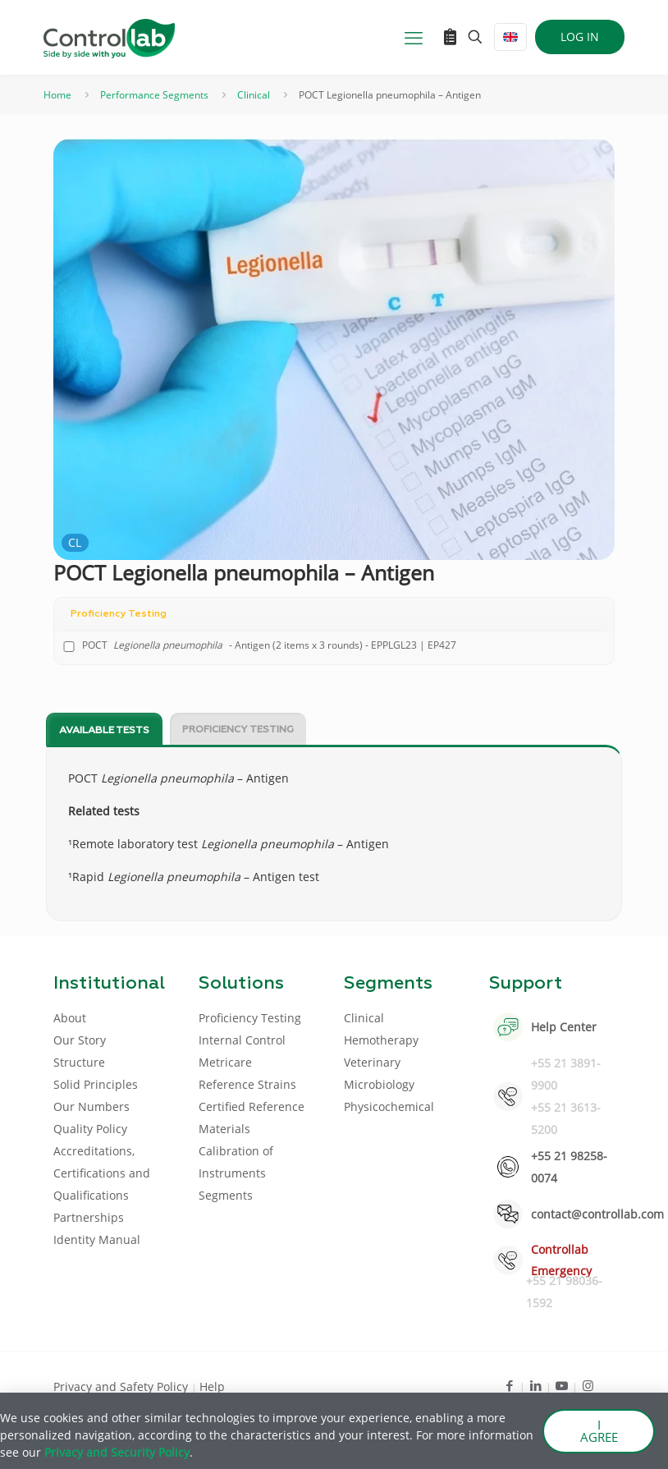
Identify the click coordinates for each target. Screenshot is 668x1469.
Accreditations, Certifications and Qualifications (101, 1173)
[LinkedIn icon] (535, 1385)
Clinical (253, 95)
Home (57, 95)
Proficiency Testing (238, 730)
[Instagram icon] (588, 1385)
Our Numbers (91, 1106)
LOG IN (579, 36)
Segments (226, 1195)
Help (212, 1386)
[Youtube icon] (561, 1385)
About (69, 1018)
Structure (79, 1062)
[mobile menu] (414, 37)
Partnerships (88, 1217)
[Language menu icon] (510, 37)
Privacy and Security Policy (117, 1452)
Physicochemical (389, 1106)
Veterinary (372, 1062)
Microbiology (379, 1084)
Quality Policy (90, 1128)
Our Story (79, 1040)
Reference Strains (247, 1084)
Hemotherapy (381, 1040)
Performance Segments (154, 95)
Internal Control (242, 1040)
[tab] (104, 729)
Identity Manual (96, 1239)
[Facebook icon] (509, 1385)
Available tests (104, 731)
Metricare (225, 1062)
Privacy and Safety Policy (122, 1386)
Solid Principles (95, 1084)
